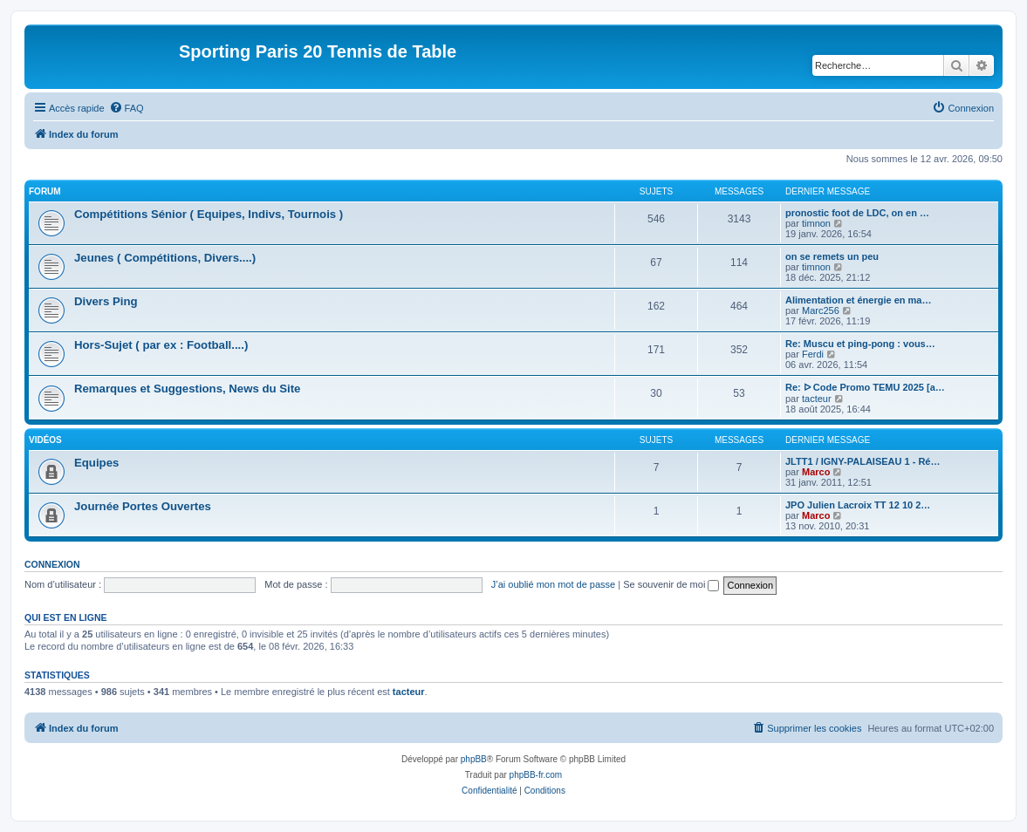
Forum (45, 191)
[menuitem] (126, 108)
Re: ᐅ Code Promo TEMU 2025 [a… (865, 387)
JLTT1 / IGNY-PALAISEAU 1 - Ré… (862, 461)
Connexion (52, 564)
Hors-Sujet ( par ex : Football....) (161, 344)
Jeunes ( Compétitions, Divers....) (165, 257)
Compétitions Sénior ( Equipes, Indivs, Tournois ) (208, 214)
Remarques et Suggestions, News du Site (187, 388)
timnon (816, 223)
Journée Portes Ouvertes (142, 506)
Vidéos (45, 440)
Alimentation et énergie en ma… (858, 300)
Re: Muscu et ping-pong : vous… (860, 343)
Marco (816, 472)
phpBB (474, 759)
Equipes (96, 462)
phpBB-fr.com (536, 775)
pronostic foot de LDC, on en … (857, 213)
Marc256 (820, 310)
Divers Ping (106, 301)
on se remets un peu (832, 256)
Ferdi (813, 354)
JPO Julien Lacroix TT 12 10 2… (857, 505)
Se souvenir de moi (671, 584)
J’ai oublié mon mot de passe (553, 584)
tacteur (817, 398)
